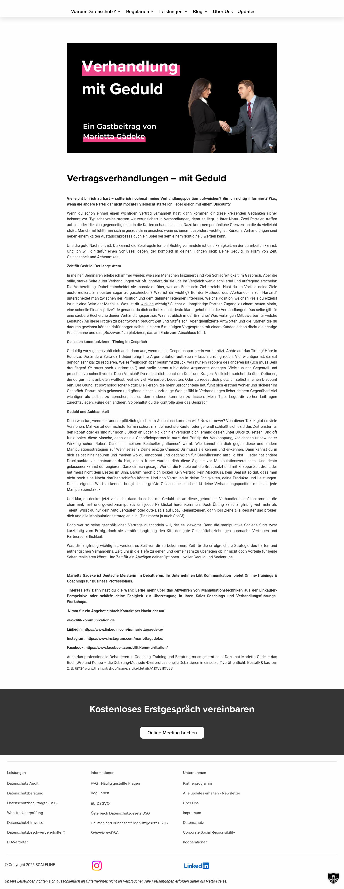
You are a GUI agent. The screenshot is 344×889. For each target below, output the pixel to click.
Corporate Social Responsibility (209, 832)
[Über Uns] (222, 11)
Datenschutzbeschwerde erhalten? (36, 832)
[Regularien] (140, 11)
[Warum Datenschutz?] (96, 11)
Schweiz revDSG (104, 833)
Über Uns (191, 803)
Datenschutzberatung (25, 793)
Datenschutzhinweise (25, 822)
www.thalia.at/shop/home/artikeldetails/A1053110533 (129, 668)
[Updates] (246, 11)
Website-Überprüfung (25, 812)
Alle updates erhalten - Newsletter (211, 793)
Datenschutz (193, 822)
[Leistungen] (173, 11)
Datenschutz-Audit (22, 783)
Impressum (192, 812)
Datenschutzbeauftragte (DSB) (32, 803)
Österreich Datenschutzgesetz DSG (120, 813)
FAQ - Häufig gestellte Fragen (115, 783)
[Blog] (200, 11)
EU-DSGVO (100, 803)
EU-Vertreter (17, 842)
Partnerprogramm (197, 783)
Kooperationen (195, 842)
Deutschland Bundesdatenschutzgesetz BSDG (129, 823)
